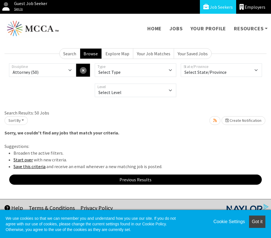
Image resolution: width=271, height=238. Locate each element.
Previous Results (135, 179)
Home (154, 28)
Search (69, 53)
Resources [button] (248, 28)
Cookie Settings (229, 221)
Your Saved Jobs (193, 53)
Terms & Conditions (52, 207)
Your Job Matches (153, 53)
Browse (90, 53)
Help (13, 207)
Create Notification (243, 120)
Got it (257, 221)
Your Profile (208, 28)
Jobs (176, 28)
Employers (252, 6)
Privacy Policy (96, 207)
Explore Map (117, 53)
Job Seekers (218, 6)
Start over (23, 160)
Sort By (14, 120)
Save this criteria (29, 166)
